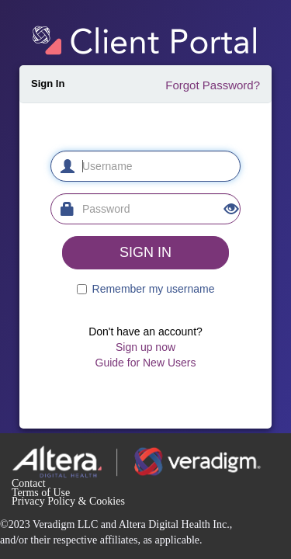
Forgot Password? (212, 85)
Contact (29, 483)
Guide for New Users (145, 362)
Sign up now (145, 347)
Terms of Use (41, 492)
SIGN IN (145, 252)
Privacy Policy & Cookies (68, 501)
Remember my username (153, 289)
